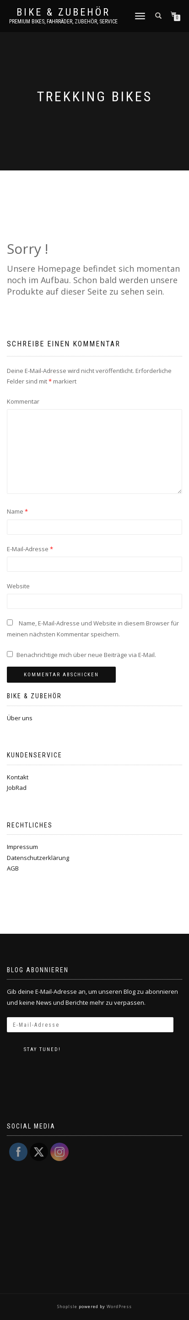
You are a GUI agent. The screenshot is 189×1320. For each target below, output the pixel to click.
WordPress (118, 1306)
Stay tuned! (42, 1049)
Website (18, 586)
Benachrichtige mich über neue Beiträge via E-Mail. (86, 655)
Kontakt (17, 777)
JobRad (17, 787)
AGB (13, 868)
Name (17, 511)
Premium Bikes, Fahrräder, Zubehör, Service (63, 21)
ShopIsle (68, 1306)
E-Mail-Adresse (30, 549)
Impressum (22, 847)
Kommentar (23, 401)
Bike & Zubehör (63, 12)
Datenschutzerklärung (38, 858)
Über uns (19, 718)
